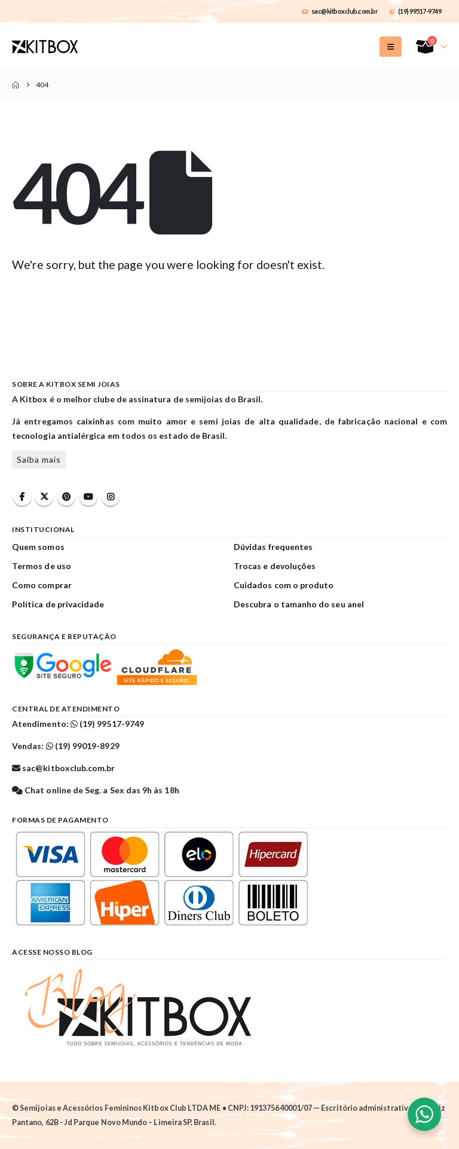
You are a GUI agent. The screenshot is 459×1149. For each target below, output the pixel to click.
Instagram (111, 497)
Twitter (44, 497)
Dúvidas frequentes (273, 547)
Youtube (88, 497)
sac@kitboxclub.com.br (340, 11)
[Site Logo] (45, 46)
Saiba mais (39, 459)
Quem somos (38, 547)
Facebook (22, 497)
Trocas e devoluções (275, 566)
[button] (391, 46)
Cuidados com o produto (283, 585)
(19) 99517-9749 (415, 11)
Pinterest (66, 497)
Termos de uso (41, 566)
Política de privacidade (58, 604)
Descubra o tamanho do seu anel (299, 604)
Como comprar (42, 585)
